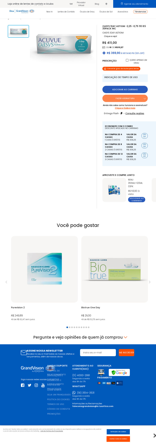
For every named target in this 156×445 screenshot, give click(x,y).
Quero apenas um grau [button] (138, 61)
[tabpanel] (44, 278)
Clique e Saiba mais (125, 108)
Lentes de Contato (66, 11)
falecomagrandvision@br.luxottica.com (92, 406)
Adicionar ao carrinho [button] (125, 89)
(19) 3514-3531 (85, 393)
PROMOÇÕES (54, 413)
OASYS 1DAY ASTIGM (113, 33)
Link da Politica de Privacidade (51, 431)
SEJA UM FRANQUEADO (59, 394)
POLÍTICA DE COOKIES (58, 399)
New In (49, 11)
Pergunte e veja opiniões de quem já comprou (78, 337)
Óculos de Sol (106, 11)
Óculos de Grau (87, 11)
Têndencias (140, 11)
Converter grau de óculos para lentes (121, 68)
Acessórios (123, 11)
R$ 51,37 (119, 47)
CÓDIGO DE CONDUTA (58, 409)
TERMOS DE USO (55, 404)
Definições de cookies (118, 432)
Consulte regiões (134, 113)
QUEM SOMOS (54, 390)
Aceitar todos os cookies (118, 439)
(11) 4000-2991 (81, 375)
